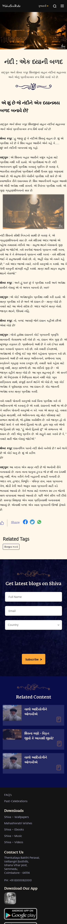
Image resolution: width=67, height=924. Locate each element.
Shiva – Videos (13, 842)
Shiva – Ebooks (14, 829)
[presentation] (33, 642)
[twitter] (32, 522)
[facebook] (25, 522)
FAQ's (8, 795)
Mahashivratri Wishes (18, 823)
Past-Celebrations (15, 801)
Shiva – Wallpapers (16, 817)
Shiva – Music (13, 836)
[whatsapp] (39, 522)
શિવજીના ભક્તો (11, 546)
